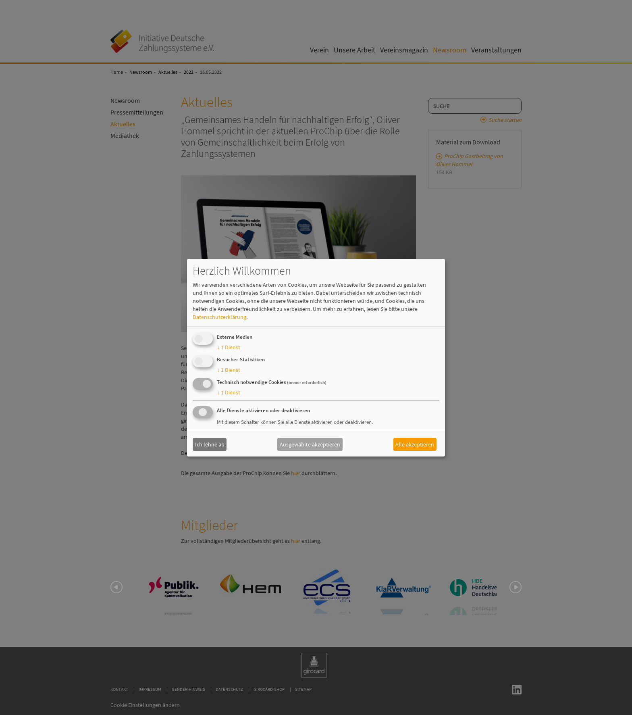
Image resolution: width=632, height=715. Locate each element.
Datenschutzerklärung (219, 317)
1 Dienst (228, 347)
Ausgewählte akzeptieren (310, 444)
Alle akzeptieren (414, 444)
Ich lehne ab (210, 444)
